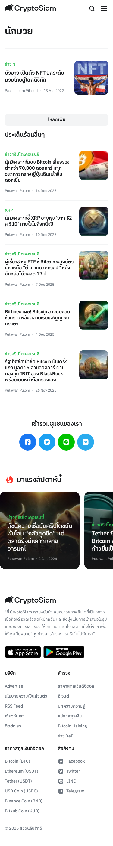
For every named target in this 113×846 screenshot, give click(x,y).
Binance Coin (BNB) (23, 801)
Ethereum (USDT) (21, 771)
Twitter (69, 771)
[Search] (92, 8)
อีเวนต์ (63, 696)
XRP (9, 210)
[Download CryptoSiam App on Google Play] (63, 652)
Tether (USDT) (18, 781)
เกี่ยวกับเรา (14, 716)
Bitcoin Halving (72, 726)
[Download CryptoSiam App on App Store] (23, 652)
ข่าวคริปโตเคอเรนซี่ (22, 154)
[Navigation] (104, 8)
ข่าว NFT (12, 64)
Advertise (14, 686)
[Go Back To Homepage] (30, 8)
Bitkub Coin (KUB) (22, 811)
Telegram (71, 791)
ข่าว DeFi (66, 736)
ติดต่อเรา (13, 726)
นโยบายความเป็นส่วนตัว (26, 696)
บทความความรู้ (71, 706)
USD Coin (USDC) (21, 791)
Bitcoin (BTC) (17, 761)
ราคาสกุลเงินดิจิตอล (76, 686)
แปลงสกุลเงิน (70, 716)
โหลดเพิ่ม (56, 119)
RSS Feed (14, 706)
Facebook (71, 761)
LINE (67, 781)
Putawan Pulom (17, 191)
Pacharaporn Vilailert (21, 91)
